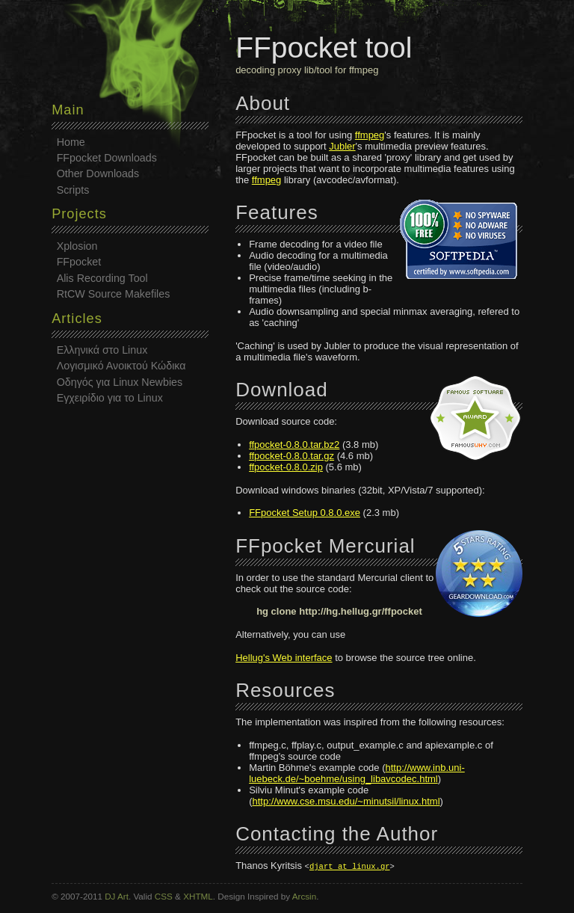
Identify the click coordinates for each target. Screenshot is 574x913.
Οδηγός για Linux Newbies (120, 382)
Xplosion (77, 246)
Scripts (73, 190)
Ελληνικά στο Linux (102, 350)
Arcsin (304, 896)
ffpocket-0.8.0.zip (286, 467)
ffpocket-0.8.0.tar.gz (291, 455)
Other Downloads (98, 173)
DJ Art (117, 896)
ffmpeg (370, 135)
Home (71, 142)
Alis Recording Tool (102, 278)
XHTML (198, 896)
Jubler (342, 146)
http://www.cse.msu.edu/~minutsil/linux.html (345, 801)
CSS (164, 896)
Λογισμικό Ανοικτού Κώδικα (121, 366)
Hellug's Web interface (283, 657)
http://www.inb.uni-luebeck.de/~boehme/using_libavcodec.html (357, 773)
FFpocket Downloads (107, 158)
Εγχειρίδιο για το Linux (110, 398)
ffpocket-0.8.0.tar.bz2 (294, 444)
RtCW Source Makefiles (113, 294)
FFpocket (79, 262)
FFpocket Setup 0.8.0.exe (304, 512)
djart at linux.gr (349, 866)
